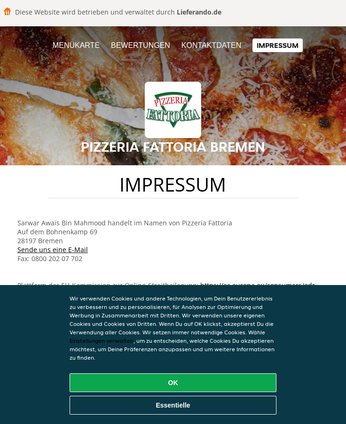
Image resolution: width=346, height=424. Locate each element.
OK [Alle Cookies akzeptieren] (173, 382)
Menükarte (76, 45)
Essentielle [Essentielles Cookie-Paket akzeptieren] (173, 405)
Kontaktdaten (211, 45)
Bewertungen (140, 45)
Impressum (278, 45)
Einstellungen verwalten (102, 340)
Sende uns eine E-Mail (52, 249)
